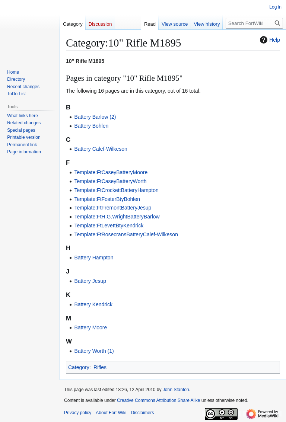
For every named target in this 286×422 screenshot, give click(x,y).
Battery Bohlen (91, 126)
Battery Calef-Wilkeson (100, 149)
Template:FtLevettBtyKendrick (108, 225)
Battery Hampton (93, 257)
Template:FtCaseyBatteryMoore (110, 172)
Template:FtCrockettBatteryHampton (116, 190)
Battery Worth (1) (94, 351)
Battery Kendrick (93, 304)
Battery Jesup (90, 281)
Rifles (100, 367)
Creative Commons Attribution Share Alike (158, 400)
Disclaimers (142, 412)
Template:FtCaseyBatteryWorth (110, 181)
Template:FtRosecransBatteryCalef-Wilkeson (126, 234)
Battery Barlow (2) (95, 117)
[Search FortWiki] (254, 23)
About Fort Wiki (111, 412)
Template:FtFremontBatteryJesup (112, 208)
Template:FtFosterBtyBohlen (107, 199)
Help (269, 40)
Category (78, 367)
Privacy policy (77, 412)
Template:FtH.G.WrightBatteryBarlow (116, 217)
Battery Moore (90, 327)
